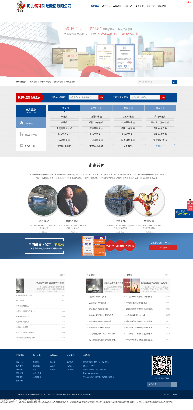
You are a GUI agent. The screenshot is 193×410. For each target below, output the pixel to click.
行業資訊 (70, 366)
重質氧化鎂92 (64, 146)
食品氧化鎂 (70, 82)
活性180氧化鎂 (160, 134)
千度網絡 (174, 394)
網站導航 (20, 355)
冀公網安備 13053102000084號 (81, 394)
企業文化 (36, 369)
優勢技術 (151, 6)
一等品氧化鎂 (128, 122)
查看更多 (160, 146)
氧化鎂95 (128, 146)
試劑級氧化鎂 (128, 140)
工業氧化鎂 (32, 82)
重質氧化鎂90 (96, 146)
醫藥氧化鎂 (58, 82)
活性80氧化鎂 (64, 134)
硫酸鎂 (52, 366)
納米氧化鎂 (64, 140)
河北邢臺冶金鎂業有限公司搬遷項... (115, 309)
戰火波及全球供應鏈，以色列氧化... (115, 297)
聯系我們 (162, 6)
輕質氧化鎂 (96, 116)
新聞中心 (128, 6)
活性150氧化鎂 (96, 122)
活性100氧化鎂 (160, 128)
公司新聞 (70, 369)
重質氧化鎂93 (160, 140)
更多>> (33, 275)
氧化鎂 (64, 116)
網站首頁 (95, 6)
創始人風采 (37, 373)
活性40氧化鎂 (128, 134)
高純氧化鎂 (160, 116)
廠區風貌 (36, 366)
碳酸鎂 (64, 122)
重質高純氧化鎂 (64, 128)
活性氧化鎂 (128, 116)
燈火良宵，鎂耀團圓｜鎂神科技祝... (115, 328)
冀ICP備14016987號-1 (64, 394)
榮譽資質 (140, 6)
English (188, 2)
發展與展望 (37, 377)
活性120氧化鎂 (128, 128)
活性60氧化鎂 (96, 134)
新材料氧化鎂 (45, 82)
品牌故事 (117, 6)
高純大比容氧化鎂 (160, 122)
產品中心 (106, 6)
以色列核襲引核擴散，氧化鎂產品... (115, 321)
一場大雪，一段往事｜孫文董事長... (115, 334)
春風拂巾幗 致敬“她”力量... (111, 315)
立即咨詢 (163, 234)
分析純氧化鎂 (96, 140)
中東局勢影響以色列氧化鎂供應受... (115, 340)
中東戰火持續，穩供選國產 (111, 303)
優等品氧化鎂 (96, 128)
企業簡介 (36, 362)
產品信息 (70, 362)
